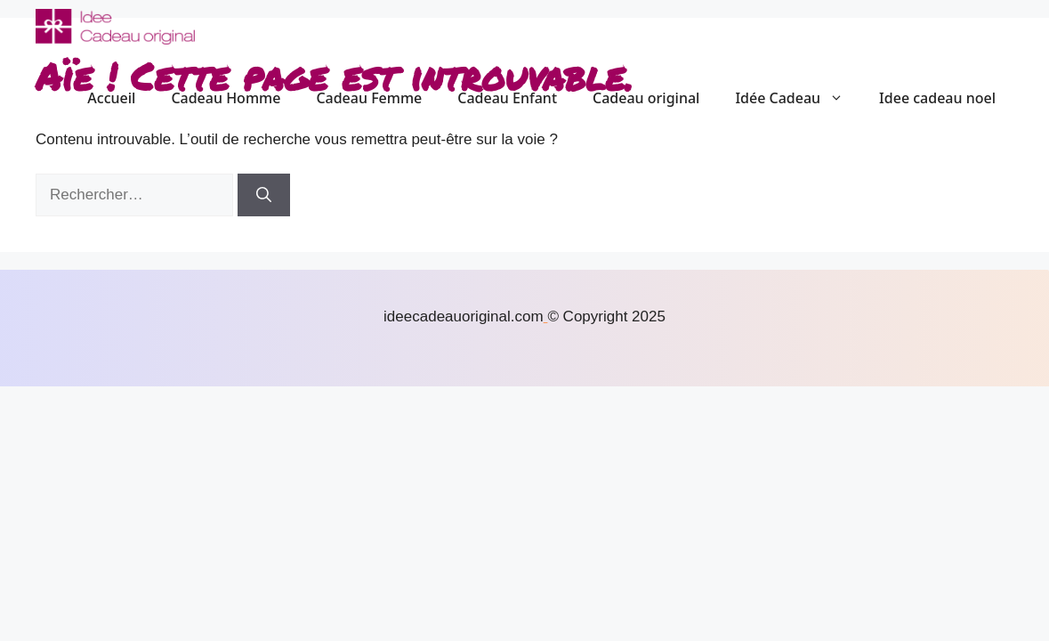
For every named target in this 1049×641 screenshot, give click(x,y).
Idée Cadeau (798, 98)
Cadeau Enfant (507, 98)
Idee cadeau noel (937, 98)
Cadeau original (646, 98)
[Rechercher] (264, 195)
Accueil (111, 98)
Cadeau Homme (225, 98)
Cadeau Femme (369, 98)
